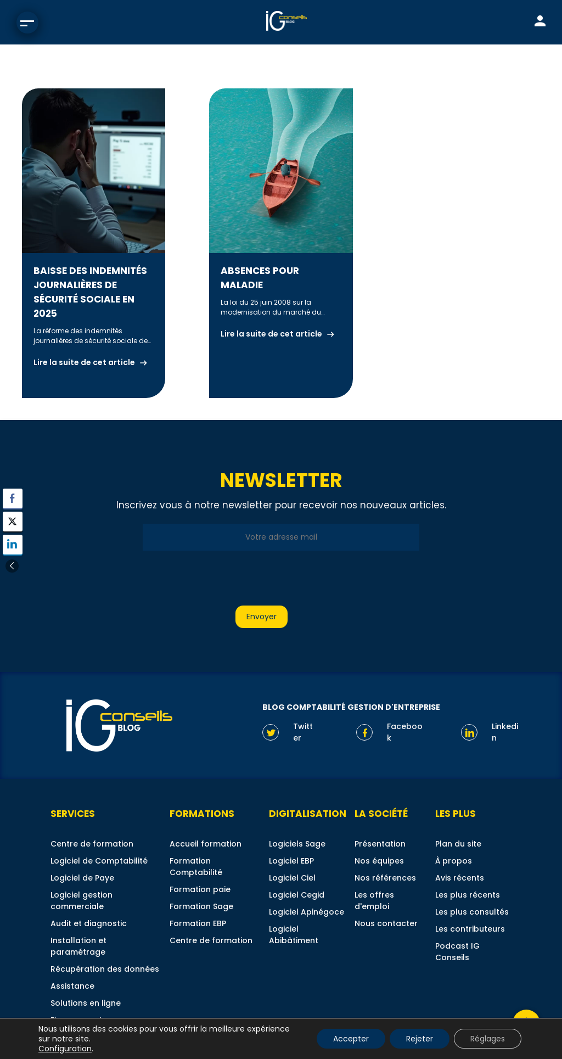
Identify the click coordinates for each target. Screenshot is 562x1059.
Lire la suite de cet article (84, 362)
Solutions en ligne (85, 1003)
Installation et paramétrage (78, 946)
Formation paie (200, 889)
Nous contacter (386, 923)
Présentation (380, 843)
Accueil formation (205, 843)
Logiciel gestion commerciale (81, 900)
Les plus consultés (472, 911)
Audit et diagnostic (88, 923)
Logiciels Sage (297, 843)
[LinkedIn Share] (13, 544)
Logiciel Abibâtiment (293, 934)
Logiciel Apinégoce (306, 911)
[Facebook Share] (13, 498)
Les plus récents (467, 894)
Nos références (385, 877)
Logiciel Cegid (296, 894)
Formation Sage (201, 906)
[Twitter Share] (13, 521)
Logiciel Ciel (292, 877)
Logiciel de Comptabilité (99, 860)
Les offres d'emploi (374, 900)
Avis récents (459, 877)
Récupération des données (104, 968)
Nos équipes (379, 860)
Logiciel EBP (291, 860)
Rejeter (419, 1038)
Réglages (487, 1038)
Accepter (351, 1038)
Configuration (65, 1049)
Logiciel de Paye (82, 877)
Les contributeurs (470, 928)
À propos (453, 860)
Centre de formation (91, 843)
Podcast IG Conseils (457, 951)
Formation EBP (198, 923)
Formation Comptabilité (196, 866)
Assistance (72, 985)
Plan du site (458, 843)
